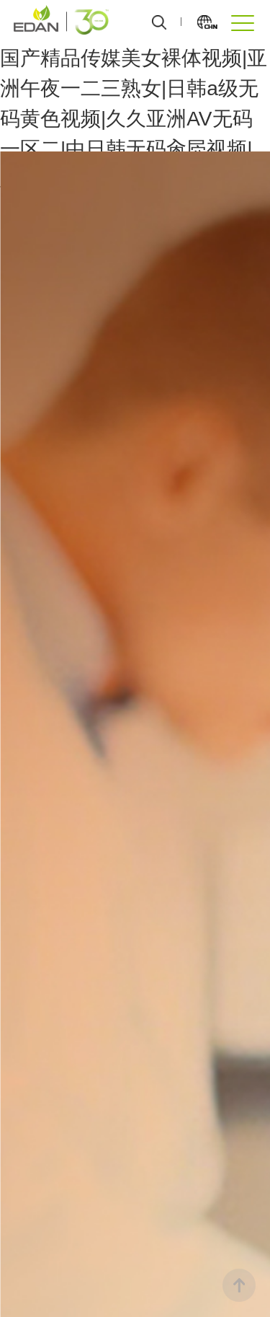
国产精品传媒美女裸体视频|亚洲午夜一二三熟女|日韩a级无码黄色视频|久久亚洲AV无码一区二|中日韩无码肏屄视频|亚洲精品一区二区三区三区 (133, 118)
